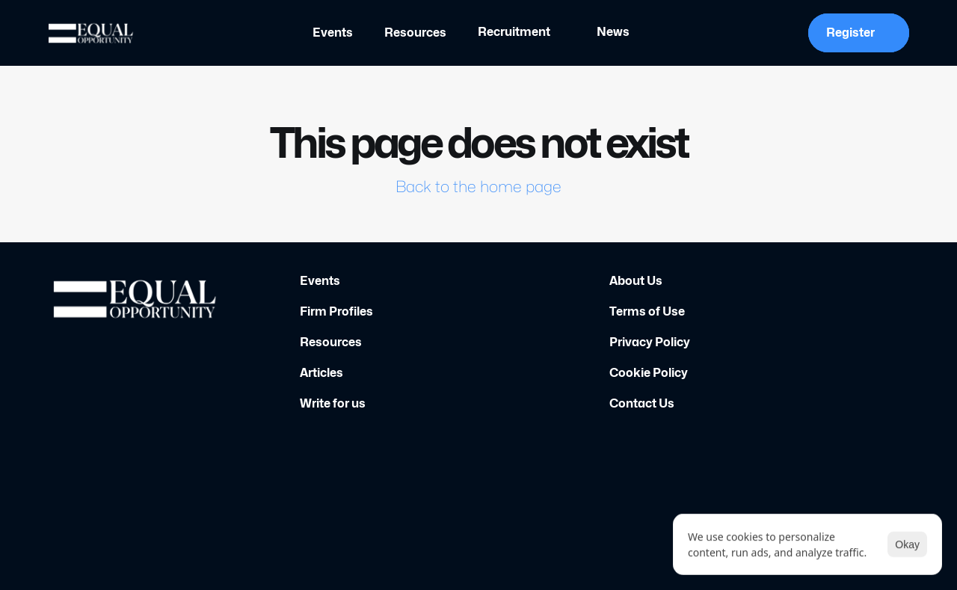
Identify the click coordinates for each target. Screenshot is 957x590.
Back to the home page (478, 186)
